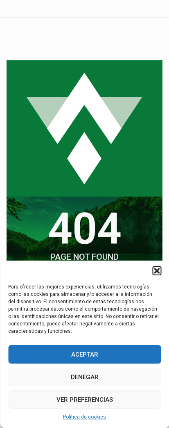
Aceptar (84, 354)
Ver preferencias (84, 399)
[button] (157, 271)
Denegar (85, 377)
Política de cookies (84, 417)
